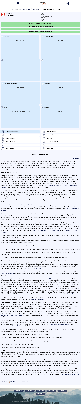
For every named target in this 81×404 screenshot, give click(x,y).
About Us (30, 390)
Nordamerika (24, 9)
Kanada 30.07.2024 (10, 14)
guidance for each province (70, 374)
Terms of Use (19, 390)
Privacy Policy (40, 390)
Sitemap (62, 390)
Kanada (36, 9)
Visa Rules (47, 145)
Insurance (47, 148)
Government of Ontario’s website (63, 294)
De (67, 3)
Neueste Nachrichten (9, 131)
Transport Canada (49, 279)
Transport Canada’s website (30, 205)
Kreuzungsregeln (8, 141)
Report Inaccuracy (51, 390)
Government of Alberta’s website (12, 315)
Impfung (47, 138)
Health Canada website (37, 299)
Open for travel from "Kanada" (12, 145)
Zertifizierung (8, 138)
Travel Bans (42, 3)
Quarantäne (48, 135)
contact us (26, 402)
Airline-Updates (49, 131)
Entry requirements (7, 274)
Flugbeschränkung (50, 141)
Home (14, 9)
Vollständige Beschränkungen (12, 135)
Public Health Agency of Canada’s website (45, 230)
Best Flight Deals (40, 393)
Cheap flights (7, 148)
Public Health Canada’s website (59, 324)
